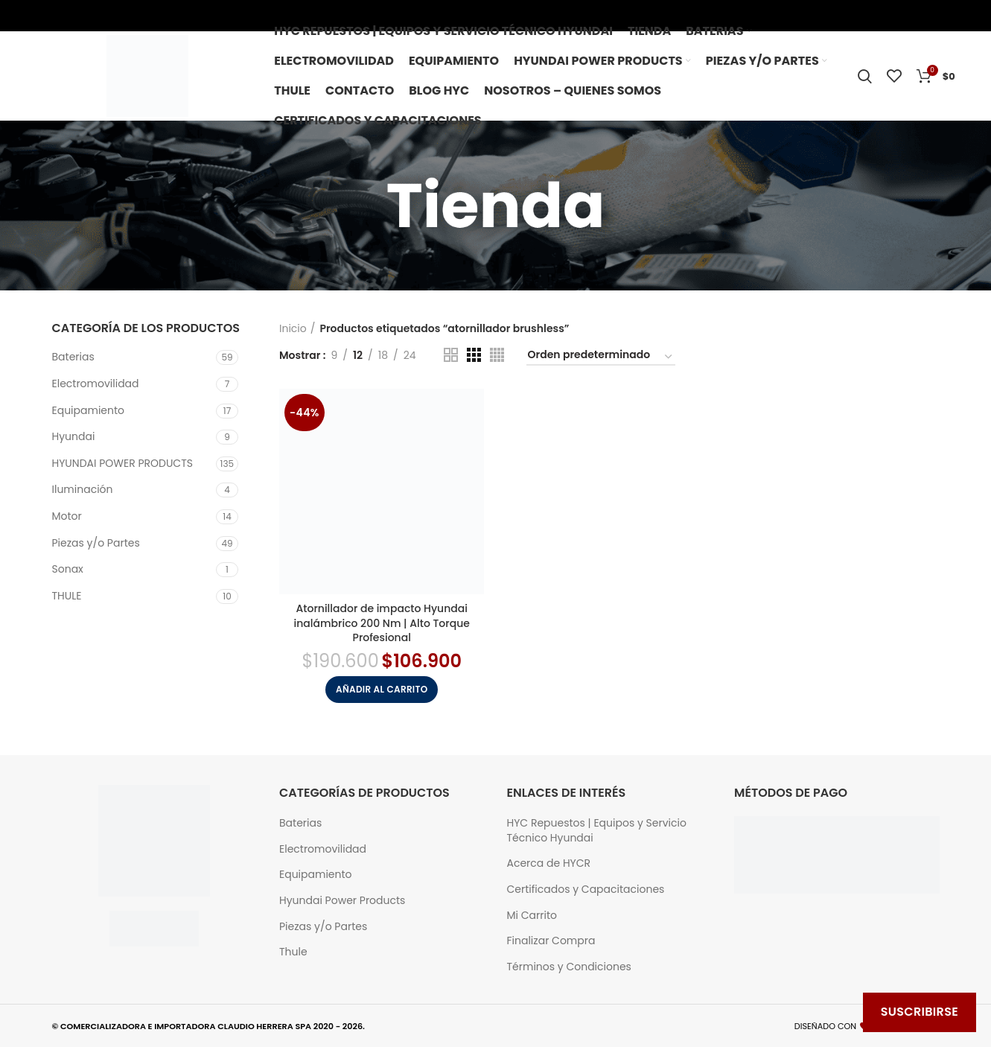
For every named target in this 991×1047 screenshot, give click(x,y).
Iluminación (82, 489)
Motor (67, 516)
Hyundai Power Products (342, 901)
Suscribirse (919, 1011)
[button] (381, 689)
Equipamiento (88, 410)
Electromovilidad (95, 383)
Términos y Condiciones (569, 967)
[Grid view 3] (474, 355)
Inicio (293, 328)
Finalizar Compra (551, 941)
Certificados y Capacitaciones (586, 889)
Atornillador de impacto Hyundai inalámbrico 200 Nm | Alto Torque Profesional (382, 623)
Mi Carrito (532, 915)
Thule (293, 952)
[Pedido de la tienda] (600, 357)
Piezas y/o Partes (96, 542)
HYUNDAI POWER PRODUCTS (122, 463)
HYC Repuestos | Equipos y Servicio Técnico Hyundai (596, 830)
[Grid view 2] (451, 355)
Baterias (73, 356)
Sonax (67, 568)
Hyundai (73, 436)
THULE (67, 595)
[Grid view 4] (497, 355)
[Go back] (324, 205)
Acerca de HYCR (549, 863)
